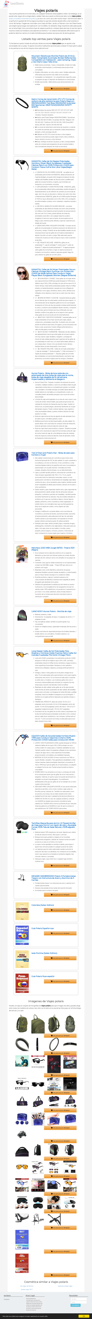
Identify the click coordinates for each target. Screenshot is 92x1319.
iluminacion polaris (29, 18)
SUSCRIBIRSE (75, 1305)
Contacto (6, 1299)
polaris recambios (15, 18)
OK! (84, 1316)
